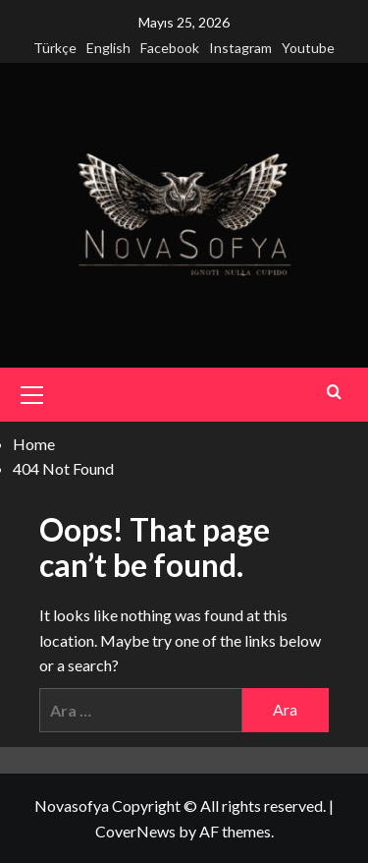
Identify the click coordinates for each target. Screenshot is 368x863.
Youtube (308, 47)
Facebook (169, 47)
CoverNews (135, 831)
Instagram (240, 47)
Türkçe (55, 47)
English (108, 47)
